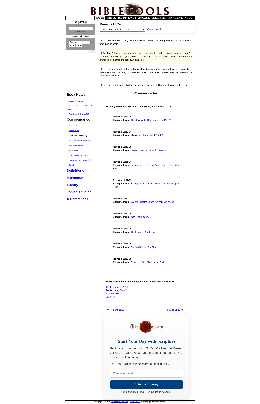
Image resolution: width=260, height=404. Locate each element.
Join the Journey (146, 384)
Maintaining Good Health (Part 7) (147, 135)
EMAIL (179, 17)
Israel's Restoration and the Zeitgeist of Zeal (152, 202)
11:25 (102, 69)
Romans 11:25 (173, 309)
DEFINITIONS (126, 17)
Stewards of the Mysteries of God (147, 262)
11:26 (102, 85)
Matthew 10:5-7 (114, 293)
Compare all (154, 29)
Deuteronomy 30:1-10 (117, 287)
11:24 (102, 53)
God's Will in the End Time (144, 247)
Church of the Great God (119, 402)
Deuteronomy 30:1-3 (116, 290)
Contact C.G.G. (135, 402)
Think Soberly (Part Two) (143, 232)
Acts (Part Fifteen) (140, 217)
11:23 (102, 40)
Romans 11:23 (117, 309)
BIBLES (111, 17)
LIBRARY (167, 17)
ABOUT (189, 17)
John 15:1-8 (112, 297)
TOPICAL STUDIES (147, 17)
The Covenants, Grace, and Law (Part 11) (151, 120)
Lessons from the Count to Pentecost (149, 150)
